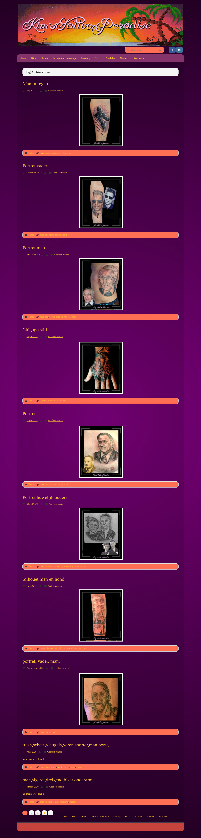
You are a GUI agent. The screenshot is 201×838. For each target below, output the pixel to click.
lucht (62, 648)
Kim (33, 58)
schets (53, 767)
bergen (43, 648)
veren (72, 767)
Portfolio (110, 58)
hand (50, 400)
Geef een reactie (55, 90)
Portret (28, 413)
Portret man (33, 247)
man (42, 153)
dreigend (50, 802)
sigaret (72, 802)
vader (64, 234)
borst (42, 484)
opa (46, 317)
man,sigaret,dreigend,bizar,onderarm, (58, 779)
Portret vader (34, 165)
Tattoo (44, 58)
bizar (42, 802)
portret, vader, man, (41, 661)
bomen (50, 648)
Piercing (85, 58)
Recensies (138, 58)
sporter (60, 767)
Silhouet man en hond (43, 579)
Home (23, 58)
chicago (43, 400)
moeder (48, 566)
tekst (69, 153)
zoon (66, 484)
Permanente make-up (64, 58)
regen (63, 153)
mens (47, 153)
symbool (63, 400)
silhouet (74, 648)
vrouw (83, 566)
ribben (67, 317)
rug (61, 566)
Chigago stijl (34, 329)
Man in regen (35, 83)
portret (58, 234)
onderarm (55, 153)
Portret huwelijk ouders (44, 497)
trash (67, 767)
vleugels (80, 767)
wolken (82, 648)
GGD (97, 58)
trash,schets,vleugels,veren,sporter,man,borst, (65, 745)
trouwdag (68, 566)
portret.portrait (56, 317)
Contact (124, 58)
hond (56, 648)
